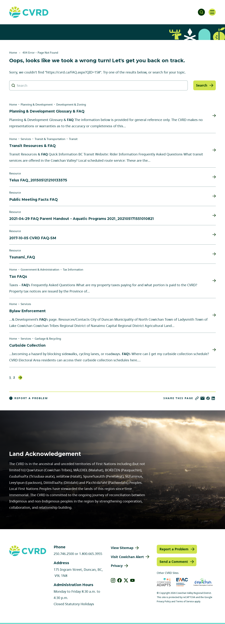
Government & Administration (40, 269)
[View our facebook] (119, 580)
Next (20, 378)
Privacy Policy (164, 601)
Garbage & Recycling (48, 338)
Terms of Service (185, 601)
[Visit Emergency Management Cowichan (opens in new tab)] (182, 582)
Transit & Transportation (50, 139)
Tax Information (73, 269)
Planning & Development (37, 104)
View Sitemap (122, 548)
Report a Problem (28, 398)
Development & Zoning (71, 104)
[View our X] (126, 580)
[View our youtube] (132, 580)
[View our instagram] (113, 580)
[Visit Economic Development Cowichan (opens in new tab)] (203, 582)
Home (13, 52)
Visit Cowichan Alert (127, 557)
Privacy (117, 565)
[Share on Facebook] (208, 398)
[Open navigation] (212, 12)
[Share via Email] (202, 398)
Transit (73, 139)
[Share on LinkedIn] (213, 398)
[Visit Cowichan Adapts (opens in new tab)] (164, 582)
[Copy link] (197, 398)
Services (26, 139)
